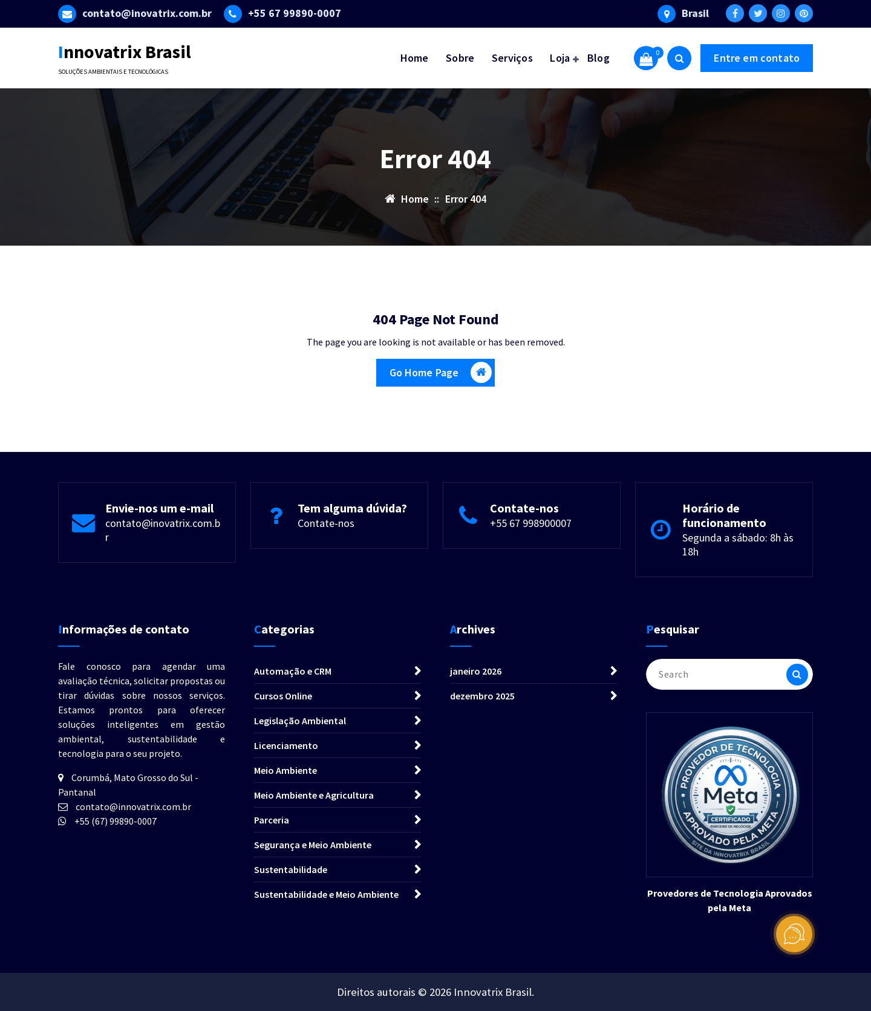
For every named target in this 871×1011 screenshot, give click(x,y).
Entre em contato (757, 58)
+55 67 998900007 (531, 523)
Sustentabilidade (290, 869)
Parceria (271, 820)
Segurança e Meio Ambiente (312, 845)
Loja (560, 58)
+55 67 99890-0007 (294, 13)
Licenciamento (286, 745)
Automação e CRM (292, 671)
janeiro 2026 (475, 671)
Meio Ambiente (285, 770)
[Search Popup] (679, 58)
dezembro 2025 (482, 696)
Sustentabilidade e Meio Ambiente (326, 894)
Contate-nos (326, 523)
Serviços (512, 58)
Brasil (695, 13)
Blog (598, 58)
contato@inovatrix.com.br (147, 13)
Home (414, 58)
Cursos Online (283, 696)
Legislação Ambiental (300, 721)
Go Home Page (441, 372)
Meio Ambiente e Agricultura (314, 795)
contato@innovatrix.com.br (133, 806)
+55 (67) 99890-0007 (115, 821)
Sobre (460, 58)
